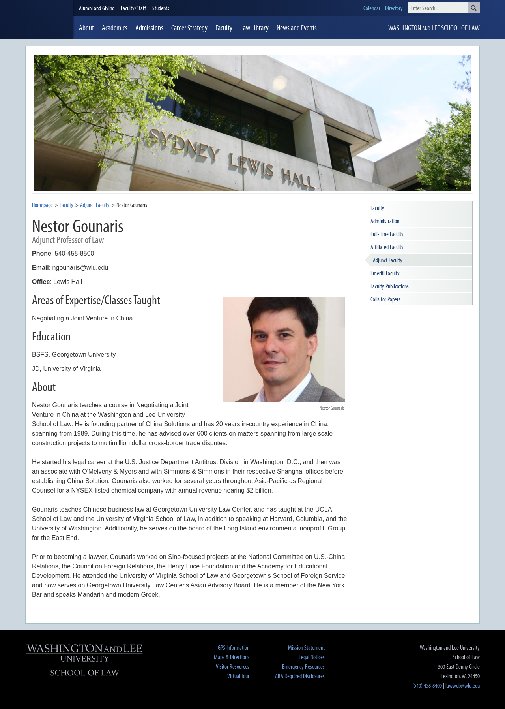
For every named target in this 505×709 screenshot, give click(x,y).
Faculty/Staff (133, 8)
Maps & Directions (231, 657)
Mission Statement (306, 647)
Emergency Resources (303, 666)
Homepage (42, 205)
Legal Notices (312, 657)
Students (160, 8)
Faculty (66, 205)
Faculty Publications (389, 286)
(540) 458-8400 (427, 685)
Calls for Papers (385, 299)
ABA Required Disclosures (300, 676)
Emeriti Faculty (385, 273)
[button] (474, 7)
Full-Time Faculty (387, 234)
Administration (384, 221)
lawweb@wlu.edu (462, 685)
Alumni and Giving (96, 8)
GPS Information (233, 647)
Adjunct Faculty (387, 260)
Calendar (371, 8)
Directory (394, 8)
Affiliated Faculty (387, 247)
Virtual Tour (238, 676)
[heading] (49, 19)
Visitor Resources (232, 666)
